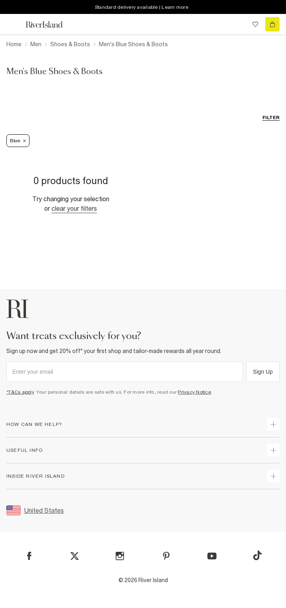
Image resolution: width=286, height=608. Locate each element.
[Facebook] (29, 556)
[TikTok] (257, 555)
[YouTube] (212, 556)
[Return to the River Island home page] (49, 24)
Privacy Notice (194, 392)
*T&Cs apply (20, 392)
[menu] (13, 24)
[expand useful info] (273, 450)
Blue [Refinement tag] (18, 140)
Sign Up (263, 372)
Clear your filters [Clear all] (74, 208)
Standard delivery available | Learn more (141, 7)
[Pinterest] (166, 556)
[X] (74, 556)
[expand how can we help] (273, 424)
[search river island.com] (239, 24)
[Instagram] (119, 556)
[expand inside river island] (273, 476)
